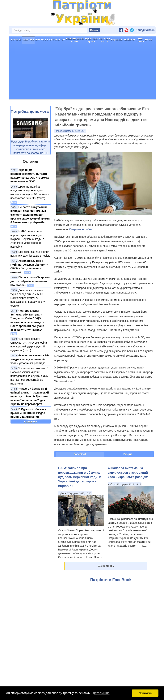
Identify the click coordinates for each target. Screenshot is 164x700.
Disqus (127, 454)
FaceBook (80, 454)
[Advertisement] (82, 72)
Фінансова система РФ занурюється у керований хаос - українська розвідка (30, 359)
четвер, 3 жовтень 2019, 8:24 (70, 131)
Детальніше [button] (101, 693)
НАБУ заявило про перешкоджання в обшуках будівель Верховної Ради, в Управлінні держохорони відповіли (27, 239)
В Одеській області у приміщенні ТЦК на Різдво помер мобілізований (28, 413)
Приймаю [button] (145, 693)
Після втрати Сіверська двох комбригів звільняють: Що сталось (30, 281)
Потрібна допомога (30, 111)
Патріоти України (80, 229)
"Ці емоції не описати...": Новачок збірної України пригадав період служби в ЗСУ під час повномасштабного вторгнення (30, 376)
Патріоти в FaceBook (111, 579)
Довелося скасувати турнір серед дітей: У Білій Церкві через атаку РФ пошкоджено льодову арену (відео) (28, 298)
